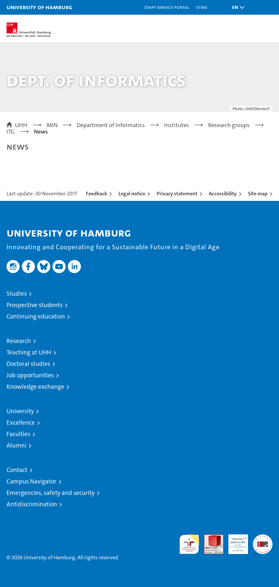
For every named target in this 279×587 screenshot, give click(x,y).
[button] (236, 7)
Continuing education (36, 316)
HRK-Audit (234, 541)
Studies (17, 293)
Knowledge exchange (35, 387)
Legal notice (131, 193)
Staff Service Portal (166, 7)
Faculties (18, 434)
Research (19, 341)
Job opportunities (30, 375)
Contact (17, 470)
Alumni (16, 445)
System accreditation (262, 541)
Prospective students (35, 305)
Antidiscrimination (32, 504)
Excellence (21, 422)
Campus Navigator (31, 481)
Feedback (96, 193)
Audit (210, 537)
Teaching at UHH (29, 352)
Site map (258, 193)
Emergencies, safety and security (51, 493)
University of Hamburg (39, 7)
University (20, 411)
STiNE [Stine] (201, 7)
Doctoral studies (28, 364)
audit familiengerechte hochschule (189, 544)
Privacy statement (177, 193)
